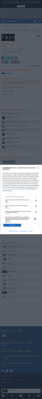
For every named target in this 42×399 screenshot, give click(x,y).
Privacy (31, 231)
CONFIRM (12, 225)
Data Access (23, 231)
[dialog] (21, 199)
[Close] (38, 168)
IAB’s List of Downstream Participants (12, 189)
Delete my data (13, 231)
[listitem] (21, 197)
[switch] (35, 200)
